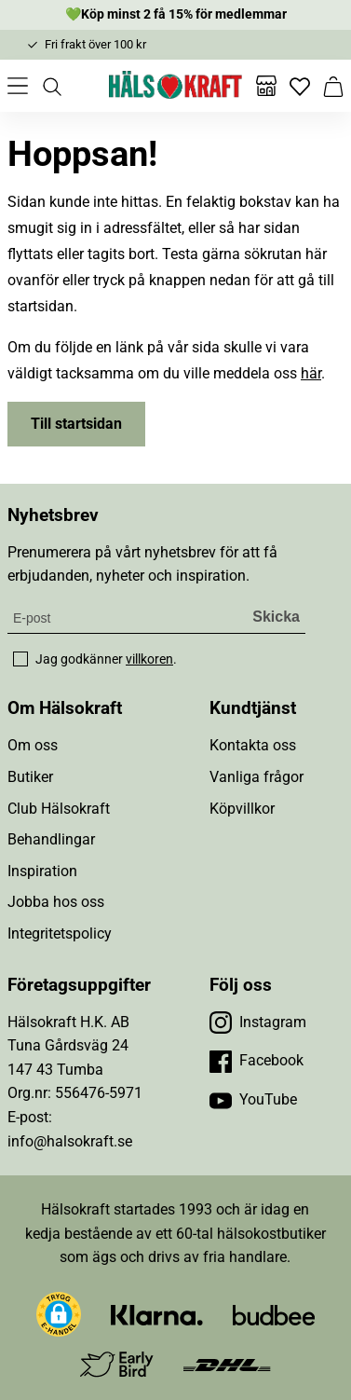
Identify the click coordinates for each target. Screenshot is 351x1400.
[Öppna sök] (51, 86)
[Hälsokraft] (176, 86)
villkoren (149, 659)
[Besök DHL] (226, 1364)
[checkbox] (20, 659)
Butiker (30, 777)
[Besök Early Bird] (117, 1363)
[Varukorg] (333, 86)
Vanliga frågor (256, 777)
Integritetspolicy (59, 933)
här (311, 373)
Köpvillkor (242, 808)
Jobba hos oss (55, 902)
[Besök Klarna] (157, 1314)
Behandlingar (51, 839)
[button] (58, 1314)
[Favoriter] (300, 86)
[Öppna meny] (17, 86)
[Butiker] (266, 86)
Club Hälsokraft (58, 808)
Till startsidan (76, 423)
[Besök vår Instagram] (257, 1022)
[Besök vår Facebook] (256, 1061)
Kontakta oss (252, 745)
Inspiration (42, 871)
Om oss (32, 745)
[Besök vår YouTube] (253, 1100)
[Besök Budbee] (274, 1314)
